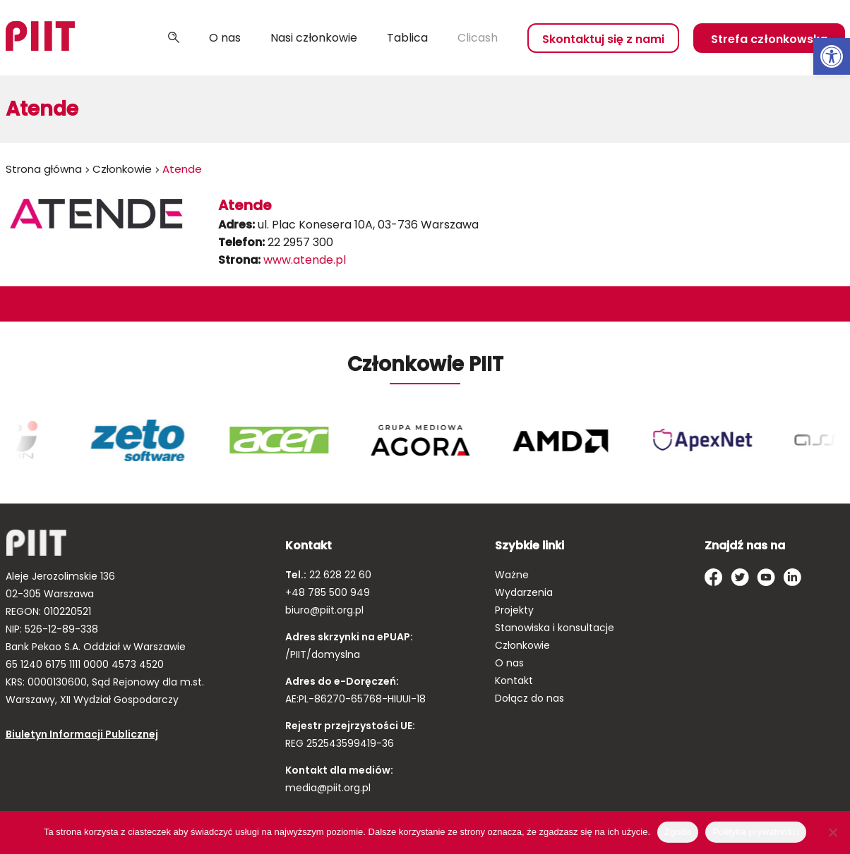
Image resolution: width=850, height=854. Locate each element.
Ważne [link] (512, 575)
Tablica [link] (407, 38)
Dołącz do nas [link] (529, 698)
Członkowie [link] (122, 168)
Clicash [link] (477, 38)
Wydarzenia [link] (524, 592)
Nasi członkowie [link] (313, 38)
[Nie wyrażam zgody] (832, 832)
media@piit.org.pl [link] (328, 788)
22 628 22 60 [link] (338, 575)
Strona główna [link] (44, 168)
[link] (831, 56)
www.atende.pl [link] (304, 260)
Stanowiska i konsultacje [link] (554, 628)
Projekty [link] (514, 610)
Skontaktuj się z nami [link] (603, 39)
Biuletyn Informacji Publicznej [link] (82, 734)
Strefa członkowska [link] (769, 39)
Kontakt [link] (514, 680)
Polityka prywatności (755, 831)
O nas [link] (225, 38)
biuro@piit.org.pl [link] (324, 610)
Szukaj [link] (173, 38)
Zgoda (677, 831)
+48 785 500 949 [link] (327, 592)
